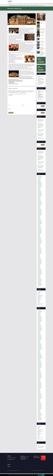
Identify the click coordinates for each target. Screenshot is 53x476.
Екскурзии (24, 3)
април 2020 (39, 226)
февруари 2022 (40, 344)
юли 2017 (39, 254)
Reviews (39, 292)
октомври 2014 (40, 279)
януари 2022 (39, 345)
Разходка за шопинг (41, 23)
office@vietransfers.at (41, 5)
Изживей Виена (40, 299)
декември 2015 (40, 405)
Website (9, 108)
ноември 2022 (39, 338)
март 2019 (39, 237)
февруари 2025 (40, 182)
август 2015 (39, 274)
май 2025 (39, 314)
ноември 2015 (39, 406)
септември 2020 (40, 223)
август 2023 (39, 196)
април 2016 (39, 267)
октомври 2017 (40, 252)
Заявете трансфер (36, 3)
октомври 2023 (40, 194)
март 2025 (39, 181)
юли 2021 (39, 350)
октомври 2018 (40, 376)
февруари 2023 (40, 201)
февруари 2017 (40, 393)
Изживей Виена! (42, 38)
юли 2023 (39, 331)
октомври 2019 (40, 231)
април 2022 (39, 208)
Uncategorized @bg (40, 295)
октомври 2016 (40, 262)
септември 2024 (40, 186)
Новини (28, 3)
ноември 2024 (39, 319)
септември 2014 (40, 280)
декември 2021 (40, 211)
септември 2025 (40, 177)
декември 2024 (40, 318)
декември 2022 (40, 337)
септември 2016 (40, 263)
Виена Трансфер (10, 3)
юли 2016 (39, 399)
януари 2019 (39, 239)
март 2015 (39, 412)
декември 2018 (40, 374)
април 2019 (39, 236)
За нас (15, 3)
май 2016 (39, 401)
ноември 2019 (39, 230)
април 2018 (39, 381)
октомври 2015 (40, 407)
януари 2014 (39, 283)
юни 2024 (39, 188)
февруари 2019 (40, 238)
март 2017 (39, 258)
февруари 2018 (40, 248)
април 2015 (39, 277)
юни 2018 (39, 245)
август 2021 (39, 215)
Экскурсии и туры (40, 304)
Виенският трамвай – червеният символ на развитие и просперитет (42, 48)
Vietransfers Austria (40, 431)
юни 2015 (39, 276)
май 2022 (39, 207)
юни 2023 (39, 332)
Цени (17, 3)
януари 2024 (39, 192)
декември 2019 (40, 364)
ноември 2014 (39, 413)
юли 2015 (39, 275)
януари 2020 (39, 363)
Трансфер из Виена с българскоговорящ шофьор (40, 84)
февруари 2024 (40, 326)
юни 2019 (39, 369)
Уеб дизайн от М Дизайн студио (40, 470)
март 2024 (39, 325)
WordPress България (40, 447)
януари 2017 (39, 394)
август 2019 (39, 233)
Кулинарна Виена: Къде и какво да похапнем (42, 32)
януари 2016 (39, 270)
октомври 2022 (40, 339)
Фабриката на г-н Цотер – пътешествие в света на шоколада (41, 130)
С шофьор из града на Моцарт (42, 41)
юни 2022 (39, 206)
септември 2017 (40, 387)
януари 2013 (39, 285)
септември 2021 (40, 214)
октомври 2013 (40, 418)
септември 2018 (40, 242)
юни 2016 (39, 400)
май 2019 (39, 370)
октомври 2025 (40, 176)
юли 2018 (39, 244)
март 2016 (39, 268)
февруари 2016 (40, 269)
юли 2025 (39, 313)
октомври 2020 (40, 357)
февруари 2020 (40, 362)
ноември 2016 (39, 261)
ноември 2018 (39, 375)
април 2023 (39, 199)
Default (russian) (40, 426)
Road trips (39, 293)
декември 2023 (40, 193)
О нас (38, 436)
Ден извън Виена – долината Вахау (42, 29)
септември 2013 (40, 419)
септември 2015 (40, 273)
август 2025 (39, 312)
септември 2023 (40, 195)
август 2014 (39, 281)
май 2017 (39, 256)
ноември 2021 (39, 212)
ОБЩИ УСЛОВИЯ (33, 470)
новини (39, 301)
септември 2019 (40, 232)
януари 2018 (39, 249)
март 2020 (39, 227)
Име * (9, 105)
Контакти (31, 3)
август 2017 (39, 388)
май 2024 (39, 189)
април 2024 (39, 190)
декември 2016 (40, 395)
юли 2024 (39, 187)
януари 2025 (39, 183)
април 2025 (39, 180)
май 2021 (39, 217)
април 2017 (39, 257)
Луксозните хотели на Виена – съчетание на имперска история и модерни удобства (42, 53)
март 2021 (39, 219)
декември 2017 (40, 250)
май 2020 (39, 225)
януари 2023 (39, 202)
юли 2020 (39, 224)
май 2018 (39, 246)
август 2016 (39, 264)
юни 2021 (39, 351)
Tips (38, 294)
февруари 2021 (40, 220)
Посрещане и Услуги (40, 437)
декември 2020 (40, 221)
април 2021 (39, 218)
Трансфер (20, 3)
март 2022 (39, 343)
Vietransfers (39, 430)
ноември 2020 (39, 356)
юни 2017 (39, 255)
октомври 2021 (40, 213)
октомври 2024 (40, 320)
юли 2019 (39, 368)
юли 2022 (39, 205)
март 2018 (39, 382)
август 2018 (39, 243)
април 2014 (39, 282)
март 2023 (39, 200)
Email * (23, 105)
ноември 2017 (39, 251)
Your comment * (10, 95)
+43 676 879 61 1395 (40, 69)
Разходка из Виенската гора (42, 44)
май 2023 (39, 333)
